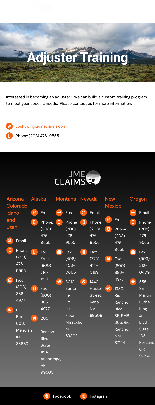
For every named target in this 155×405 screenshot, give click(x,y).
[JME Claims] (29, 5)
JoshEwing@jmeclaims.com (41, 126)
